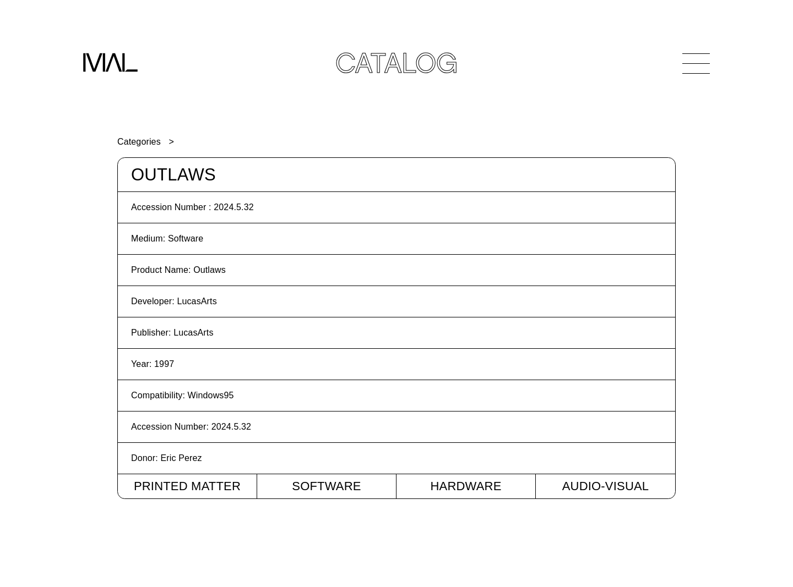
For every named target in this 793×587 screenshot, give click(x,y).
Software (326, 486)
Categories (139, 141)
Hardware (465, 486)
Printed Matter (187, 486)
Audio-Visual (605, 486)
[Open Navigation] (696, 63)
